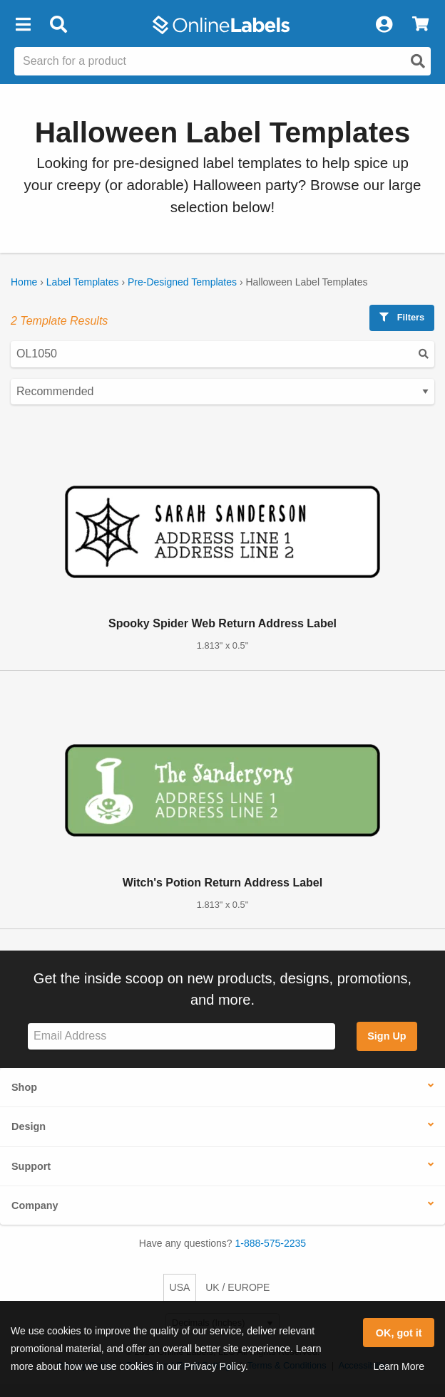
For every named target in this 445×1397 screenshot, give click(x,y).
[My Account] (383, 24)
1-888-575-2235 (271, 1243)
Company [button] (34, 1205)
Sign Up (386, 1036)
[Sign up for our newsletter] (181, 1036)
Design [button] (28, 1126)
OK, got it (399, 1333)
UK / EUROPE (237, 1287)
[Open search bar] (58, 24)
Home (24, 282)
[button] (23, 24)
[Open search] (418, 61)
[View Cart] (420, 25)
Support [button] (31, 1166)
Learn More (398, 1366)
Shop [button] (24, 1087)
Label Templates (82, 282)
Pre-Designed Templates (182, 282)
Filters (401, 317)
